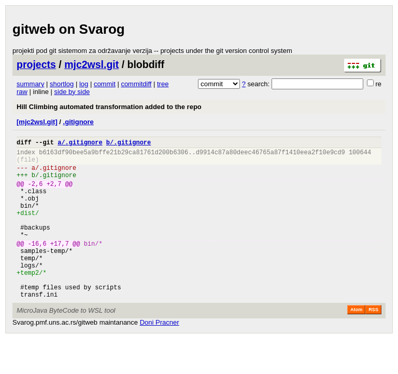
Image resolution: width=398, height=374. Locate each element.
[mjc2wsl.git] (37, 122)
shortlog (62, 84)
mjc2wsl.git (91, 64)
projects (36, 64)
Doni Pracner (159, 355)
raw (22, 92)
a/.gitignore (80, 143)
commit (105, 84)
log (83, 84)
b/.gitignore (128, 143)
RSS (373, 342)
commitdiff (136, 84)
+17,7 (59, 265)
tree (162, 84)
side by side (72, 92)
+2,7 (54, 193)
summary (30, 84)
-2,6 (35, 193)
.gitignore (78, 122)
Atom (356, 342)
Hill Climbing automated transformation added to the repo (109, 107)
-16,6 (37, 265)
